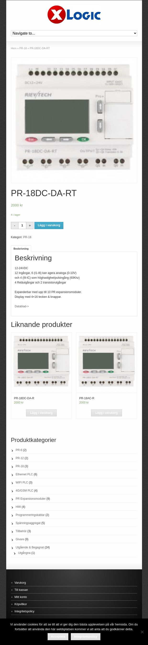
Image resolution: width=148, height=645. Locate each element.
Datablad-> (22, 306)
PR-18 (23, 48)
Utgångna (24, 553)
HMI (18, 507)
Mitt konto (21, 597)
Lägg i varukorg (49, 225)
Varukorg (20, 582)
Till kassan (21, 590)
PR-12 (20, 458)
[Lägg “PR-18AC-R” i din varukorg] (106, 413)
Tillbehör (21, 531)
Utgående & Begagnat (30, 547)
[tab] (21, 248)
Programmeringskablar (30, 515)
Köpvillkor (21, 604)
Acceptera (58, 636)
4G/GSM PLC (24, 490)
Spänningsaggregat (28, 523)
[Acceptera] (142, 631)
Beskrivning (21, 248)
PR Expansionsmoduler (31, 498)
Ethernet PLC (24, 474)
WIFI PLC (22, 482)
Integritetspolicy (24, 611)
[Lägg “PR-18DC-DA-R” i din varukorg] (41, 413)
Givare (20, 539)
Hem (13, 48)
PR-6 (19, 450)
